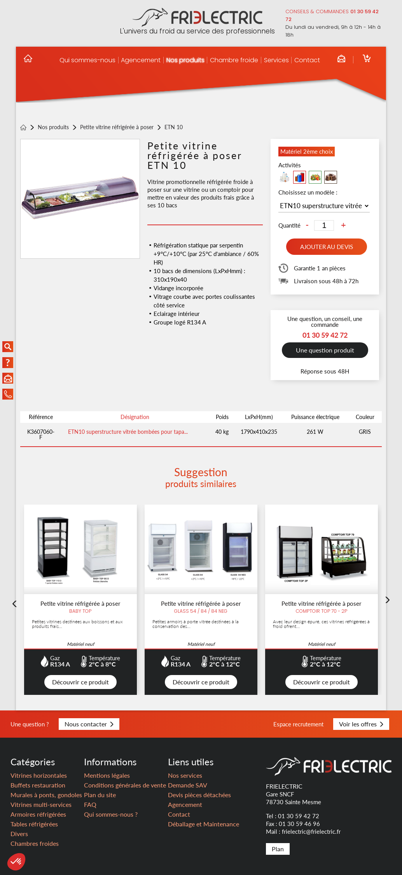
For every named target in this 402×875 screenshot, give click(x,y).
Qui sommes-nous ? (111, 814)
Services (276, 60)
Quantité (289, 225)
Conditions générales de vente (125, 785)
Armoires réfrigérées (38, 814)
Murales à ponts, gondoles (46, 794)
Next (388, 604)
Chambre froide (234, 60)
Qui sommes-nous (87, 60)
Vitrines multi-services (41, 804)
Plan (278, 848)
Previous (14, 608)
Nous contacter (89, 724)
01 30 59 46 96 (299, 823)
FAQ (90, 804)
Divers (19, 833)
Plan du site (100, 794)
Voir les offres (361, 724)
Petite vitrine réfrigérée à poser (117, 127)
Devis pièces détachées (199, 794)
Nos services (185, 775)
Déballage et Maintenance (203, 824)
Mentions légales (107, 775)
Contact (307, 60)
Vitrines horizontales (38, 775)
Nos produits (185, 60)
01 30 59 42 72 (298, 815)
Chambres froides (34, 843)
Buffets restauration (37, 785)
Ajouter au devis (326, 246)
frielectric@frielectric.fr (311, 831)
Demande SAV (187, 785)
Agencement (141, 60)
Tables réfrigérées (34, 824)
